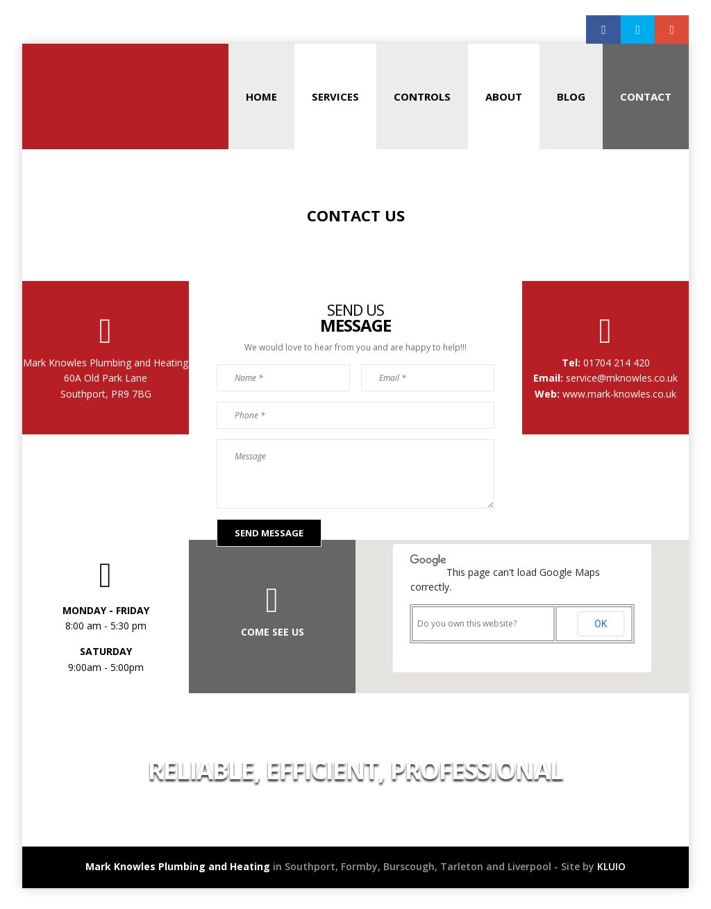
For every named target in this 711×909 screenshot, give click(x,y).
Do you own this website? (467, 623)
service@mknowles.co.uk (620, 377)
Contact (645, 96)
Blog (571, 96)
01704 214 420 (615, 362)
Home (261, 96)
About (503, 96)
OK (600, 623)
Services (335, 96)
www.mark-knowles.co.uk (619, 393)
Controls (422, 96)
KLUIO (611, 866)
